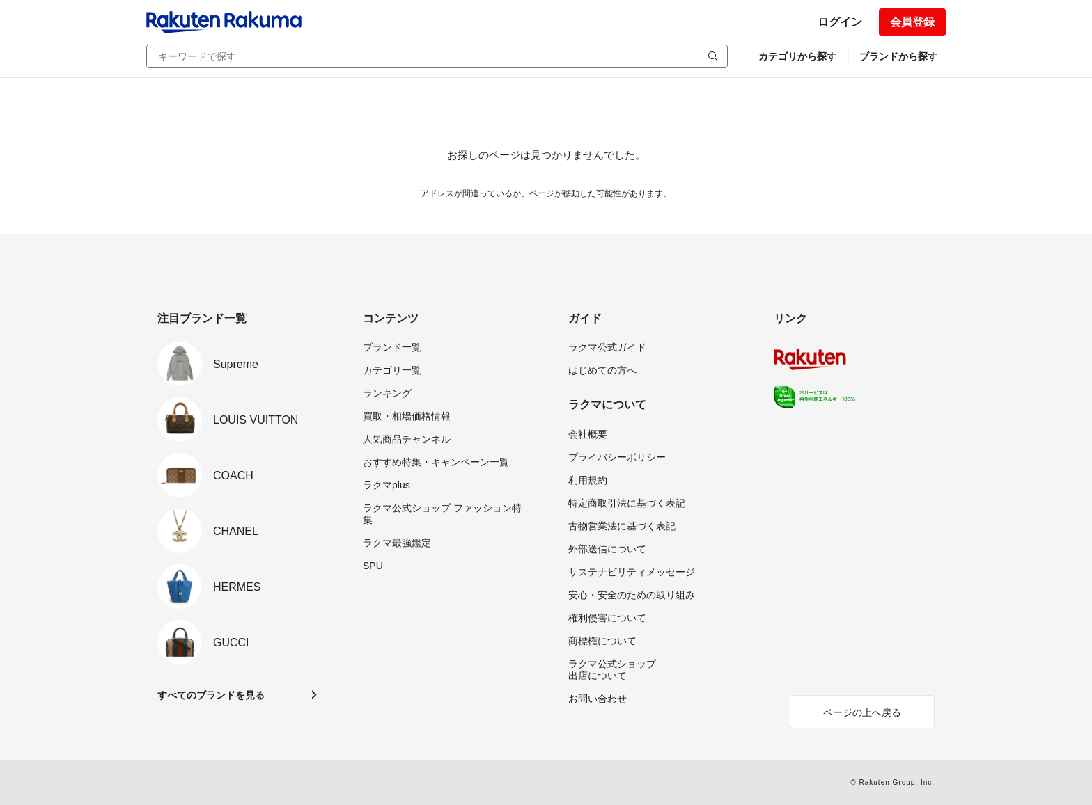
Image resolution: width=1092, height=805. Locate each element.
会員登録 (912, 22)
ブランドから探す (898, 56)
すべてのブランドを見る (211, 695)
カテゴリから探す (797, 56)
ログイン (840, 22)
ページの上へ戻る (862, 712)
